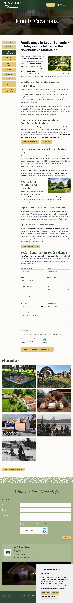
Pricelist (9, 47)
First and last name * (27, 268)
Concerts (9, 78)
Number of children (26, 286)
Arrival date (24, 303)
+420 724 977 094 (21, 554)
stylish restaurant (41, 156)
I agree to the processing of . (34, 524)
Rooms (9, 42)
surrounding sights (57, 231)
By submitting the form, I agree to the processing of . (42, 334)
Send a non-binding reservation (37, 349)
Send (66, 537)
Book (48, 5)
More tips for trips (30, 246)
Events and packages (9, 90)
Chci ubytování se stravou (32, 297)
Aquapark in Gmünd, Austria (30, 231)
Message (5, 515)
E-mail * (49, 268)
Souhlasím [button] (45, 593)
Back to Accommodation (13, 469)
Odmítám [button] (55, 593)
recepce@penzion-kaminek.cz (25, 557)
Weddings (9, 70)
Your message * (25, 312)
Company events (9, 64)
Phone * (23, 277)
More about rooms (30, 142)
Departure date (51, 303)
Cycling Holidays (9, 58)
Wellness (9, 74)
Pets (48, 286)
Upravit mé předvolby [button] (48, 596)
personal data (57, 334)
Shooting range (9, 84)
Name (4, 505)
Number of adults (52, 277)
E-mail (4, 510)
